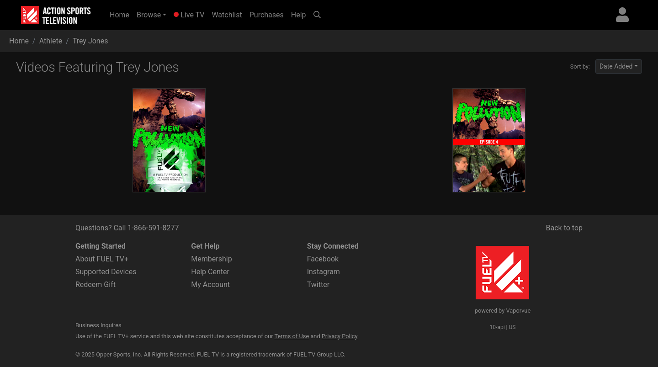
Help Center (210, 271)
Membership (211, 259)
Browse (149, 15)
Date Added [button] (616, 66)
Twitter (318, 284)
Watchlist (227, 15)
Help (298, 15)
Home (121, 14)
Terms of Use (291, 336)
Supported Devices (106, 271)
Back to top (564, 227)
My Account (210, 284)
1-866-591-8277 (153, 227)
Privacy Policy (340, 336)
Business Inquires (98, 325)
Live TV (189, 15)
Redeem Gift (95, 284)
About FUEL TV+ (101, 259)
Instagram (323, 271)
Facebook (323, 259)
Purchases (266, 15)
